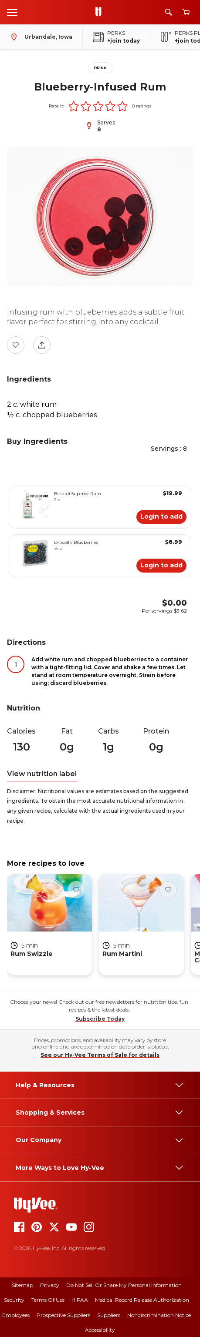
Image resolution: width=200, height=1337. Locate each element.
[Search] (169, 12)
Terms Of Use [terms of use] (47, 1300)
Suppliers (108, 1315)
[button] (74, 106)
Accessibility (100, 1330)
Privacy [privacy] (49, 1285)
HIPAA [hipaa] (79, 1300)
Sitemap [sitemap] (22, 1285)
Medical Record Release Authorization (142, 1300)
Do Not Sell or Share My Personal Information (124, 1285)
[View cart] (186, 12)
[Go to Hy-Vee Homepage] (100, 12)
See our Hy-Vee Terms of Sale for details (100, 1055)
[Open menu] (12, 12)
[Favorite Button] (15, 345)
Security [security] (14, 1300)
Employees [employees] (16, 1315)
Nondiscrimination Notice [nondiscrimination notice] (159, 1315)
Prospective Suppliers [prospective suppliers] (63, 1315)
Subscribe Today (100, 1018)
